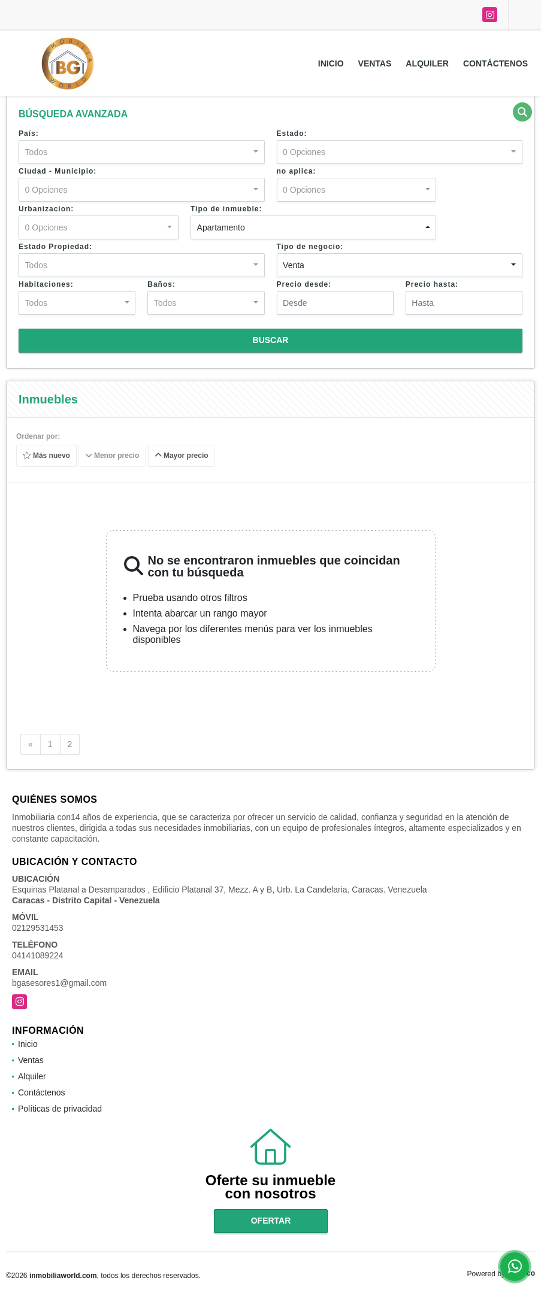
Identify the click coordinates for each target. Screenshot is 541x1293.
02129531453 (38, 928)
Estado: (292, 133)
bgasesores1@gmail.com (59, 983)
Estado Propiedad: (55, 246)
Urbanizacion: (46, 209)
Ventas (375, 63)
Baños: (161, 284)
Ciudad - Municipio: (57, 171)
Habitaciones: (46, 284)
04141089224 (38, 955)
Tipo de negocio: (310, 246)
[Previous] (30, 744)
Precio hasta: (432, 284)
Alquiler (427, 63)
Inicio (331, 63)
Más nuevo (46, 455)
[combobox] (142, 152)
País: (29, 133)
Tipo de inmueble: (226, 209)
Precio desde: (304, 284)
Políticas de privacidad (60, 1108)
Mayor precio (181, 455)
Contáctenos (495, 63)
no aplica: (296, 171)
